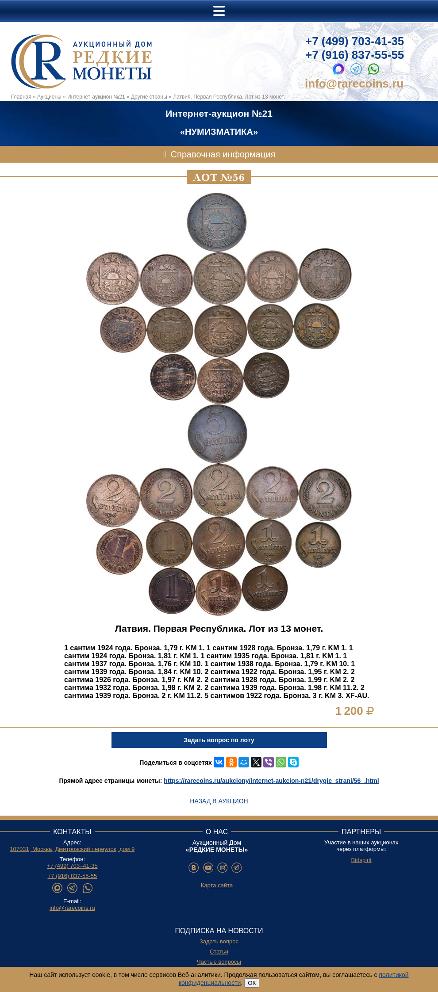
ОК (252, 983)
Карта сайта (217, 885)
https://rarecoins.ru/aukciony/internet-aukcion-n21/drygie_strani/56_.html (271, 780)
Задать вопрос (219, 941)
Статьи (219, 951)
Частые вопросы (219, 961)
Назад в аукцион (219, 801)
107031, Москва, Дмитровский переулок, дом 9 (72, 849)
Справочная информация (223, 154)
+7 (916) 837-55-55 (354, 54)
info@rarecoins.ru (354, 83)
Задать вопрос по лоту (219, 740)
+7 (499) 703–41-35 (72, 865)
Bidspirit (361, 860)
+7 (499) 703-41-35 (354, 41)
